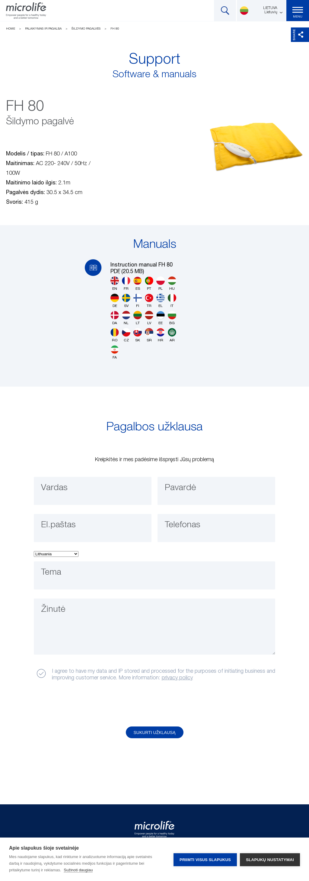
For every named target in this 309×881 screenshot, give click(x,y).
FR (126, 283)
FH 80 (114, 28)
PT (149, 283)
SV (126, 301)
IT (172, 301)
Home (10, 28)
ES (137, 283)
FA (114, 352)
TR (149, 301)
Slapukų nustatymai (270, 859)
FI (137, 301)
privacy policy (177, 678)
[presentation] (80, 704)
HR (160, 335)
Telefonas (184, 525)
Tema (52, 572)
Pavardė (181, 488)
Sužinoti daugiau (78, 870)
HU (172, 283)
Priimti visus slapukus (205, 859)
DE (114, 301)
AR (172, 335)
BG (172, 318)
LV (149, 318)
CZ (126, 335)
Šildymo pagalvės (86, 28)
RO (114, 335)
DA (114, 318)
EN (114, 283)
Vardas (55, 488)
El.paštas (59, 525)
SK (137, 335)
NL (126, 318)
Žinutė (54, 609)
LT (137, 318)
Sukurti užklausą (155, 732)
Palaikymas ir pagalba (43, 28)
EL (160, 301)
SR (149, 335)
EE (160, 318)
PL (160, 283)
